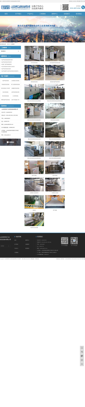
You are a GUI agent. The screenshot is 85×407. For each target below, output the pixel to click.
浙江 (76, 202)
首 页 (8, 44)
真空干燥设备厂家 (15, 99)
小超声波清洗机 (5, 80)
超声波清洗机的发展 (6, 68)
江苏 (72, 202)
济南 (68, 202)
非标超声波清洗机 (5, 84)
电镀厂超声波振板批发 (7, 64)
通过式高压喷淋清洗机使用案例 (54, 81)
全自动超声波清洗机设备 (54, 62)
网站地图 (78, 1)
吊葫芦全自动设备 (34, 171)
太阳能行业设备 (34, 153)
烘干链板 (75, 153)
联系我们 (79, 14)
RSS (82, 1)
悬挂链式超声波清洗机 (34, 81)
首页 (6, 14)
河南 (82, 202)
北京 (74, 202)
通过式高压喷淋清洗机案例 (75, 119)
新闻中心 (55, 14)
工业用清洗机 (15, 95)
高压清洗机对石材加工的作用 (8, 66)
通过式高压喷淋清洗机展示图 (75, 100)
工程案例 (42, 14)
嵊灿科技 (37, 202)
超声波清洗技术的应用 (7, 62)
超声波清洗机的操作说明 (7, 59)
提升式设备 (54, 136)
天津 (80, 202)
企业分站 (74, 1)
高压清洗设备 (5, 92)
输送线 (54, 153)
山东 (66, 202)
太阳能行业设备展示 (75, 136)
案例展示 (3, 51)
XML (84, 1)
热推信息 (70, 1)
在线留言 (67, 14)
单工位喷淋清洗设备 (15, 84)
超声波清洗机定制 (15, 92)
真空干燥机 (34, 136)
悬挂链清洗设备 (75, 62)
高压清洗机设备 (5, 95)
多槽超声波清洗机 (15, 88)
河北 (78, 202)
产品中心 (30, 14)
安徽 (84, 202)
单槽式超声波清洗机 (5, 99)
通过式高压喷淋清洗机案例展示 (54, 119)
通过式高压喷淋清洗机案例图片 (34, 100)
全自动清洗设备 (34, 62)
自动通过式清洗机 (15, 80)
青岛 (70, 202)
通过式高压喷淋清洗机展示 (34, 119)
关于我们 (18, 14)
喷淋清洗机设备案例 (54, 100)
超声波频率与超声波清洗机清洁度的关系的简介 (11, 71)
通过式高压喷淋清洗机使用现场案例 (75, 81)
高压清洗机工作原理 (5, 88)
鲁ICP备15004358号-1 (26, 202)
